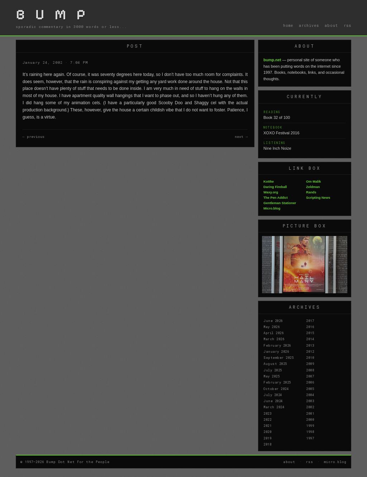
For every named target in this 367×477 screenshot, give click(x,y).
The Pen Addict (275, 197)
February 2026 (277, 345)
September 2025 (278, 357)
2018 (267, 444)
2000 (310, 419)
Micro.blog (271, 208)
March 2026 (273, 339)
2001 (310, 413)
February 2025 (277, 382)
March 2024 (273, 407)
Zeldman (313, 187)
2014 (310, 339)
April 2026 (273, 333)
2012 (310, 351)
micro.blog (335, 461)
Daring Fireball (275, 187)
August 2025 (275, 363)
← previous (33, 136)
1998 (310, 431)
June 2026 (273, 320)
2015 (310, 333)
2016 (310, 326)
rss (347, 25)
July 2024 (272, 394)
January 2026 (276, 351)
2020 (267, 431)
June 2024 (273, 401)
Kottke (268, 181)
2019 (267, 438)
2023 (267, 413)
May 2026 (271, 326)
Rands (311, 192)
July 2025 (272, 370)
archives (309, 25)
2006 (310, 382)
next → (241, 136)
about (331, 25)
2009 (310, 363)
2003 (310, 401)
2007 (310, 376)
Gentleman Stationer (279, 203)
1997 (310, 438)
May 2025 (271, 376)
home (288, 25)
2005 (310, 388)
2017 (310, 320)
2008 (310, 370)
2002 (310, 407)
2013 (310, 345)
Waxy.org (270, 192)
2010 (310, 357)
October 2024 (276, 388)
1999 (310, 425)
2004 (310, 394)
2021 (267, 425)
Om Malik (313, 181)
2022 (267, 419)
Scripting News (318, 197)
